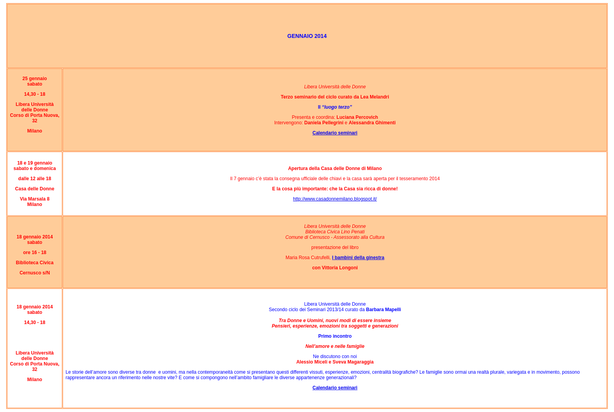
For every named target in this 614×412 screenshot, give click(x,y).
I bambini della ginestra (358, 257)
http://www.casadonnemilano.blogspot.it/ (335, 199)
